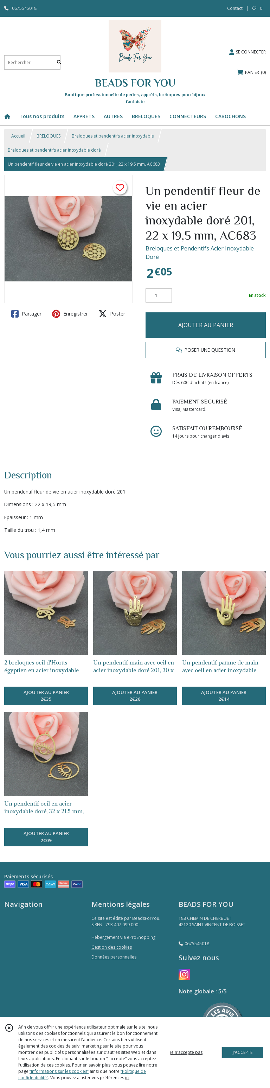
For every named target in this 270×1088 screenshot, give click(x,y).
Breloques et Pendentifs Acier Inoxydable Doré (200, 252)
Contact (235, 8)
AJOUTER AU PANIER (205, 325)
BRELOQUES (48, 136)
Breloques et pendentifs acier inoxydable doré (54, 150)
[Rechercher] (59, 62)
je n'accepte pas (186, 1052)
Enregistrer (70, 314)
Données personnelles (113, 957)
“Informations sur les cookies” (59, 1071)
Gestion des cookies (111, 947)
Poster (111, 314)
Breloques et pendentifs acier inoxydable (113, 136)
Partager (26, 314)
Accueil (18, 136)
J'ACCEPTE (242, 1052)
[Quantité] (159, 295)
